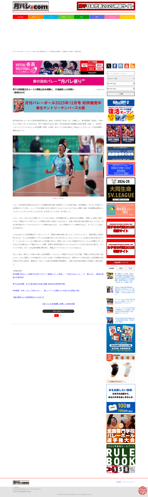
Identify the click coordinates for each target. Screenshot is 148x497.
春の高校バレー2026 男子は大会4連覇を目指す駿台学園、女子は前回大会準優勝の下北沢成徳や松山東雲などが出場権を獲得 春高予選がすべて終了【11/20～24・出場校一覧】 (125, 278)
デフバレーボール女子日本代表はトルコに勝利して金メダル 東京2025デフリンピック (125, 301)
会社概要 (118, 482)
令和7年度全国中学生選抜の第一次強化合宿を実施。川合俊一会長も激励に (125, 320)
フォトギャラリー (127, 17)
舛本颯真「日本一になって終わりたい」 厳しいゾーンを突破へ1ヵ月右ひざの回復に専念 (46, 290)
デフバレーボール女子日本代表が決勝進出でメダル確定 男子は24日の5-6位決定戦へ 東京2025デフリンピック (125, 310)
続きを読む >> (58, 311)
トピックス (112, 17)
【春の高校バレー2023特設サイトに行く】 (28, 297)
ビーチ (51, 17)
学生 (81, 17)
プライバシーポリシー (129, 482)
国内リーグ (35, 17)
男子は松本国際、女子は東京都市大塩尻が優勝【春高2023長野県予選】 (39, 284)
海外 (96, 17)
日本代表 (20, 17)
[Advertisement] (74, 34)
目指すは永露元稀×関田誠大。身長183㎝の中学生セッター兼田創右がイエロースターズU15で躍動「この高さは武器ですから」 (125, 291)
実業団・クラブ (66, 17)
